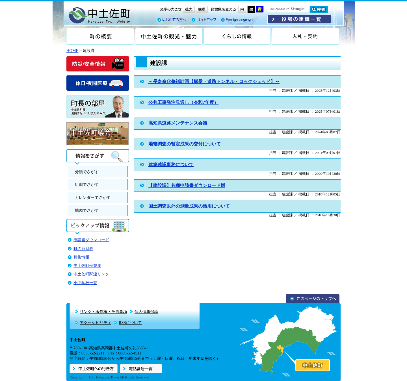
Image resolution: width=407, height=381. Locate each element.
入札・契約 (305, 36)
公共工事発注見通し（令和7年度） (183, 102)
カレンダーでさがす (93, 197)
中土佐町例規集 (87, 265)
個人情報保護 (146, 311)
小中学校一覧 (85, 282)
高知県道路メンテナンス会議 (177, 123)
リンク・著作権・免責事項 (103, 311)
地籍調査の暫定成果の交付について (184, 144)
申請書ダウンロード (91, 240)
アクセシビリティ (95, 322)
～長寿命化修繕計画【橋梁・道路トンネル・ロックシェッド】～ (214, 81)
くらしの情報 (237, 36)
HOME (72, 50)
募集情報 (81, 257)
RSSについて (130, 322)
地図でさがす (87, 210)
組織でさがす (87, 184)
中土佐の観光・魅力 (169, 36)
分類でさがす (87, 171)
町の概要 (100, 36)
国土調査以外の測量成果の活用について (189, 206)
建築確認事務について (171, 164)
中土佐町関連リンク (91, 274)
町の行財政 (83, 248)
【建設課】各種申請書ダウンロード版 (186, 185)
